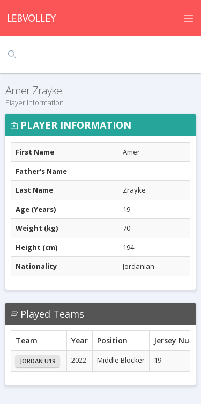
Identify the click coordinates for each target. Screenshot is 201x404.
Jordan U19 (37, 361)
